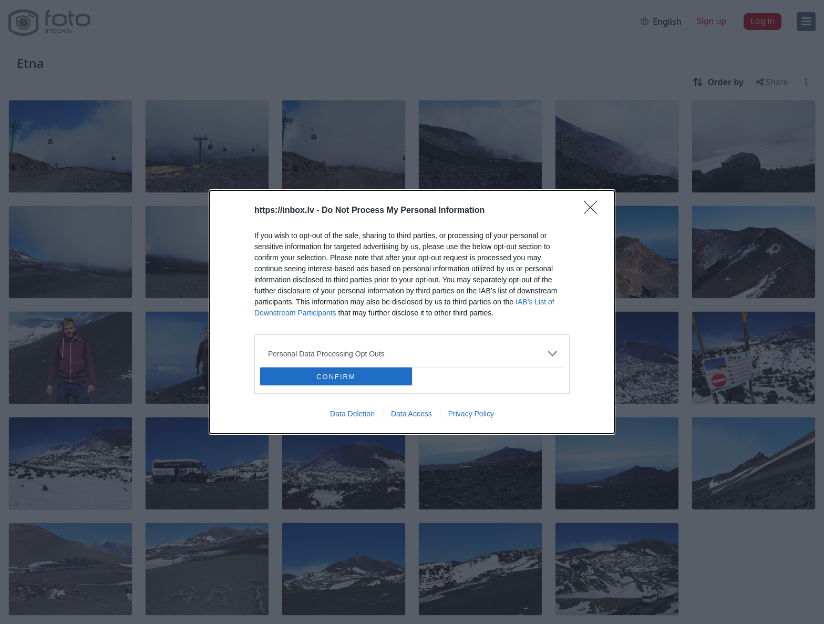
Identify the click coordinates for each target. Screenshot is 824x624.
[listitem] (412, 353)
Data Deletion (352, 414)
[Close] (594, 211)
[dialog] (412, 312)
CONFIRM (336, 377)
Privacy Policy (471, 414)
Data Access (411, 414)
